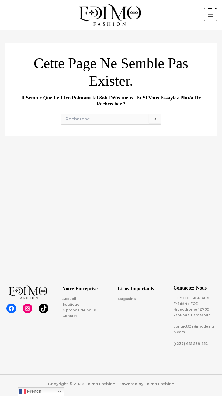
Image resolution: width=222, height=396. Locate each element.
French (30, 391)
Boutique (70, 304)
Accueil (69, 299)
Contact (69, 316)
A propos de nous (79, 310)
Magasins (127, 299)
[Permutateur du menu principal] (210, 15)
